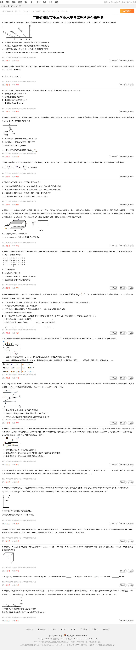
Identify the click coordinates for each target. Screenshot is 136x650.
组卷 (8, 2)
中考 (50, 2)
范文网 (63, 629)
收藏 (130, 61)
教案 (20, 2)
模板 (44, 2)
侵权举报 (106, 629)
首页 (1, 2)
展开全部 (113, 61)
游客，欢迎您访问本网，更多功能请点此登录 (120, 2)
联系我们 (95, 629)
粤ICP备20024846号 (55, 636)
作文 (32, 2)
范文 (38, 2)
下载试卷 (127, 11)
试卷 (14, 2)
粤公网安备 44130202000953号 (75, 636)
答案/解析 (122, 61)
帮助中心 (29, 629)
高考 (56, 2)
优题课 (53, 629)
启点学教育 (42, 629)
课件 (26, 2)
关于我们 (83, 629)
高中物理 (10, 6)
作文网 (72, 629)
